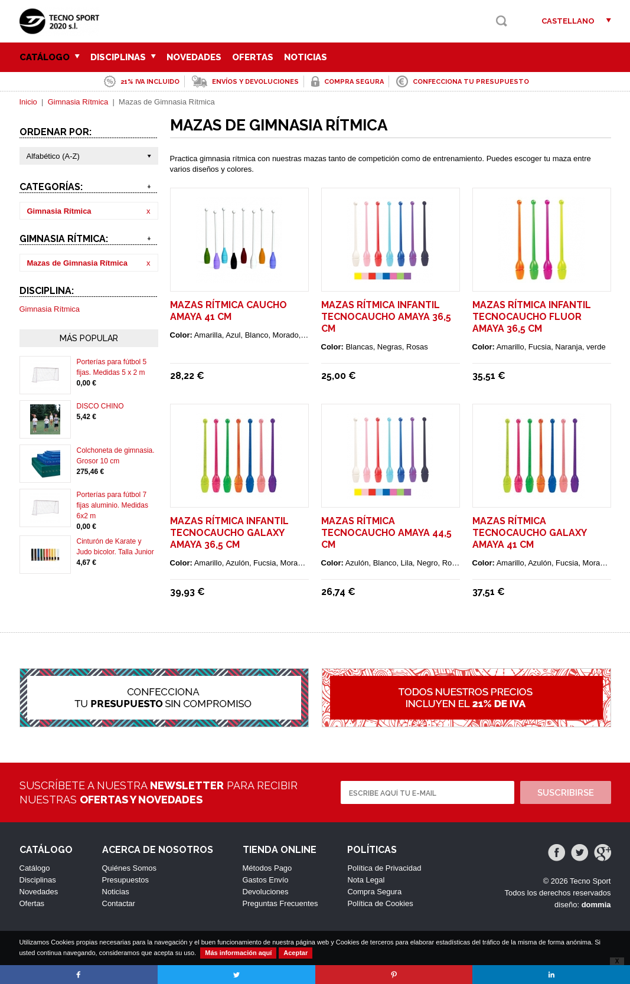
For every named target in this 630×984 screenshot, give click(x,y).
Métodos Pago (267, 868)
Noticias (305, 57)
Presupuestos (125, 879)
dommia (596, 904)
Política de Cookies (380, 903)
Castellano (568, 21)
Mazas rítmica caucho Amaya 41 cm (228, 310)
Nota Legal (365, 879)
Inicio (28, 101)
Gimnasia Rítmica (78, 101)
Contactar (118, 903)
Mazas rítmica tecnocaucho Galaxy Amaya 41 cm (529, 532)
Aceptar (295, 952)
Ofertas (252, 57)
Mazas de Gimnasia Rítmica (77, 263)
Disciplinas (123, 57)
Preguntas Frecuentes (280, 903)
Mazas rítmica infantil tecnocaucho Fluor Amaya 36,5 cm (531, 316)
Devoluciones (266, 891)
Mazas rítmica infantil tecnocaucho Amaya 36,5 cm (386, 316)
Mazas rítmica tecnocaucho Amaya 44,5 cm (386, 532)
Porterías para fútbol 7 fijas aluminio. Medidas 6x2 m (112, 505)
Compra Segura (374, 891)
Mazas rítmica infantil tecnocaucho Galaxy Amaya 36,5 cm (229, 532)
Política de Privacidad (384, 868)
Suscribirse (565, 792)
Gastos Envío (266, 879)
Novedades (194, 57)
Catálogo (49, 57)
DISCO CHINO (100, 406)
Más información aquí (238, 952)
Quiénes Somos (129, 868)
